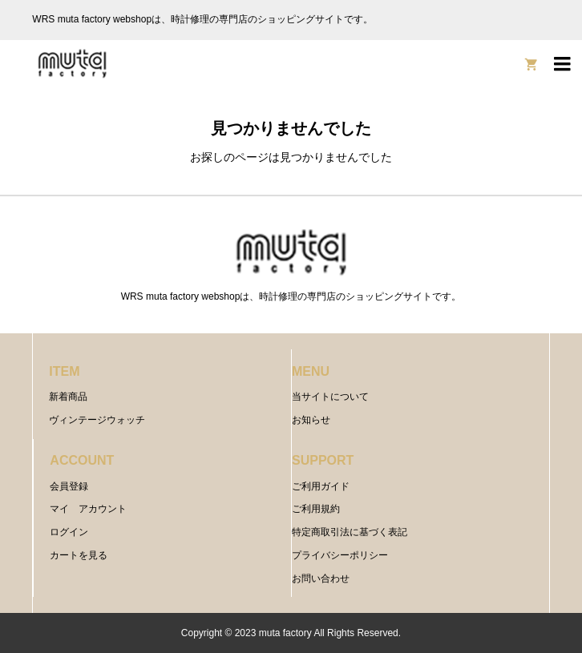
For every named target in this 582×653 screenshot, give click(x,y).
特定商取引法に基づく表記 (349, 532)
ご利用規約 (316, 508)
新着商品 (68, 396)
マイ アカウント (88, 508)
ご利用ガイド (321, 486)
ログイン (69, 532)
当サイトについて (330, 396)
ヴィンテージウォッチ (97, 419)
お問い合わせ (321, 578)
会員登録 (69, 486)
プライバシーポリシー (340, 555)
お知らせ (311, 419)
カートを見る (78, 555)
